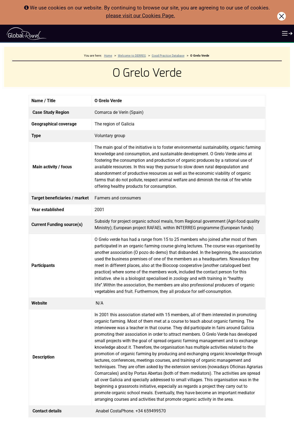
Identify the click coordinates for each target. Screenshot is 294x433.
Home (108, 55)
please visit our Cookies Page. (140, 15)
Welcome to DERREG (132, 55)
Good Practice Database (168, 55)
